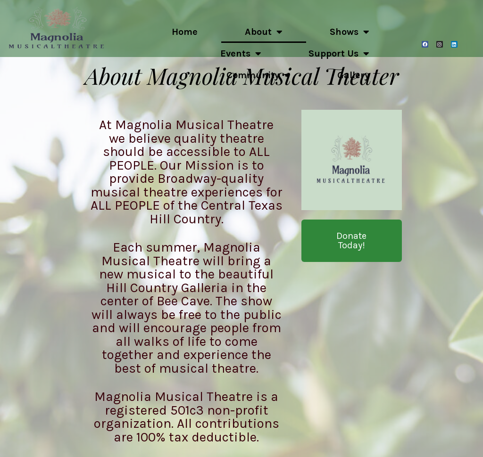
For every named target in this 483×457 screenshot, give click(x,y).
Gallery (353, 75)
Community (258, 75)
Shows (349, 32)
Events (240, 53)
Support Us (338, 53)
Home (185, 31)
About (264, 32)
